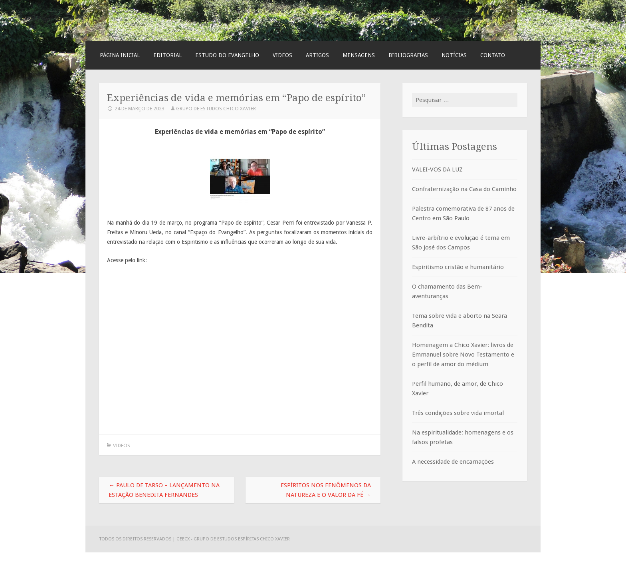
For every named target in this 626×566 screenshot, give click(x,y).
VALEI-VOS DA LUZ (437, 169)
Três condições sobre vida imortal (458, 413)
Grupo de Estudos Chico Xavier (216, 109)
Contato (492, 55)
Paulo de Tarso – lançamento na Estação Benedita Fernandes (164, 490)
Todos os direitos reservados (135, 539)
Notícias (454, 55)
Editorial (167, 55)
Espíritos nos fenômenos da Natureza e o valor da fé (326, 490)
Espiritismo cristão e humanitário (458, 267)
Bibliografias (408, 55)
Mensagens (359, 55)
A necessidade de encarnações (453, 461)
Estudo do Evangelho (227, 55)
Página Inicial (120, 55)
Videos (282, 55)
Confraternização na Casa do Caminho (464, 189)
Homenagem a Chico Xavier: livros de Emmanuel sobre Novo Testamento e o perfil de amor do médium (463, 354)
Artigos (317, 55)
